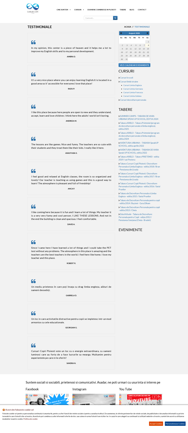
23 (122, 56)
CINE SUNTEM (64, 10)
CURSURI (79, 10)
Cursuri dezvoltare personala (133, 100)
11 (131, 49)
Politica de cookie (30, 419)
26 (135, 56)
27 (140, 56)
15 (148, 49)
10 (126, 49)
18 (131, 52)
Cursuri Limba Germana (133, 89)
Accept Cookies (156, 424)
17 (126, 52)
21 (144, 52)
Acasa (127, 26)
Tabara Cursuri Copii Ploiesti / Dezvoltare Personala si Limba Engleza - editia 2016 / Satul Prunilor (139, 186)
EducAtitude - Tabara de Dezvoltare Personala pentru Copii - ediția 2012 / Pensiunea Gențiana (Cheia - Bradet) (135, 217)
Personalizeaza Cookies (175, 424)
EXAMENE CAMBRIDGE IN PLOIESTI (102, 10)
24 (126, 56)
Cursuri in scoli (126, 77)
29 (148, 56)
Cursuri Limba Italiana (132, 96)
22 (148, 52)
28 (144, 56)
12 (135, 49)
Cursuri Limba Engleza (132, 85)
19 (135, 52)
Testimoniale (142, 26)
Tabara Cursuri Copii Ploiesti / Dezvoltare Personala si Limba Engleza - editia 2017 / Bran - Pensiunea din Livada (139, 176)
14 (144, 49)
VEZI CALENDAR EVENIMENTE (134, 65)
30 (122, 59)
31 (126, 59)
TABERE (123, 10)
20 (140, 52)
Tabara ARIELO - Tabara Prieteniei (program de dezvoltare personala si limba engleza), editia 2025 (139, 126)
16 (122, 52)
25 (131, 56)
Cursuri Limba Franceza (133, 92)
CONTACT (142, 10)
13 (140, 49)
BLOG (132, 10)
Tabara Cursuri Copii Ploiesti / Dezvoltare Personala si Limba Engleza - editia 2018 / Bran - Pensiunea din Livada (139, 166)
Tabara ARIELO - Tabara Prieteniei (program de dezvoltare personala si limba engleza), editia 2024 (139, 136)
